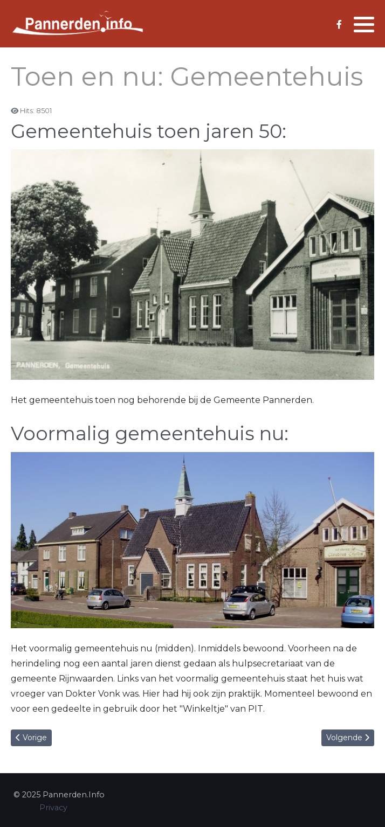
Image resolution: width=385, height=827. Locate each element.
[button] (364, 24)
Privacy (53, 807)
